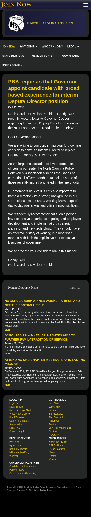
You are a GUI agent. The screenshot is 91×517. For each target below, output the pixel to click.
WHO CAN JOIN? (52, 46)
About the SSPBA (58, 442)
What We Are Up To (19, 414)
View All (75, 287)
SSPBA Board (56, 445)
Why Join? (54, 406)
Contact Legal (16, 431)
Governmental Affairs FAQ (22, 473)
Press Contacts (57, 449)
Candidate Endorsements (22, 466)
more (7, 329)
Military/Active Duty (19, 452)
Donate (52, 410)
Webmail (13, 456)
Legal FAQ (14, 428)
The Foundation (57, 417)
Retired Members (18, 449)
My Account (15, 445)
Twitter (52, 424)
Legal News (15, 403)
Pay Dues (14, 442)
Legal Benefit (16, 406)
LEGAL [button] (73, 46)
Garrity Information (19, 421)
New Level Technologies (41, 490)
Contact (53, 431)
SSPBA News (56, 414)
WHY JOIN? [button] (28, 46)
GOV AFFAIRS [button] (72, 55)
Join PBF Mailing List (60, 428)
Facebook (54, 421)
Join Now (54, 403)
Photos (52, 456)
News (52, 452)
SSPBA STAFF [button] (12, 65)
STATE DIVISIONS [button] (14, 55)
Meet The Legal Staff (20, 410)
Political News (16, 470)
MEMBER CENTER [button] (44, 55)
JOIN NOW (8, 46)
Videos (52, 459)
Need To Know (16, 417)
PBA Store (54, 435)
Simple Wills (15, 424)
